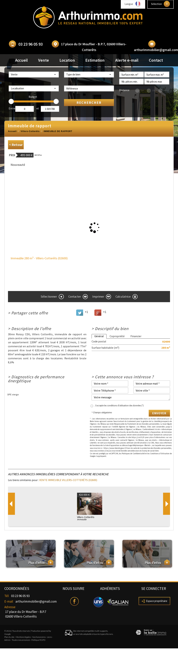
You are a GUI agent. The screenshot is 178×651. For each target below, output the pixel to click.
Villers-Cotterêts (30, 131)
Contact (156, 60)
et (37, 108)
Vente (43, 60)
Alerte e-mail (126, 60)
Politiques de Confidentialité (133, 453)
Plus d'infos (40, 562)
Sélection (156, 3)
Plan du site (9, 637)
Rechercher (89, 102)
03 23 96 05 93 (30, 44)
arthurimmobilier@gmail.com (36, 601)
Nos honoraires (39, 637)
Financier (135, 336)
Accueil (21, 60)
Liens (49, 637)
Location (67, 60)
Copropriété (117, 336)
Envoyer (159, 413)
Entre (12, 108)
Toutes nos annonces (21, 640)
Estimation (95, 60)
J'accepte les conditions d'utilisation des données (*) (119, 405)
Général (99, 336)
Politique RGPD (38, 640)
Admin (7, 640)
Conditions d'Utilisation (159, 453)
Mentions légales (23, 637)
